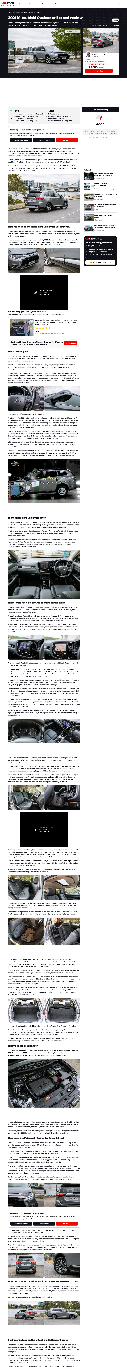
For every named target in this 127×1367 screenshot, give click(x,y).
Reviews (33, 4)
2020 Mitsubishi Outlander (95, 61)
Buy (56, 4)
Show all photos (73, 31)
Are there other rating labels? (100, 138)
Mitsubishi (24, 12)
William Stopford (98, 54)
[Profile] (123, 4)
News (21, 4)
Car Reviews (16, 12)
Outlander (32, 12)
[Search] (120, 4)
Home (10, 12)
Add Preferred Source (100, 262)
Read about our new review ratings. (105, 133)
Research (46, 4)
